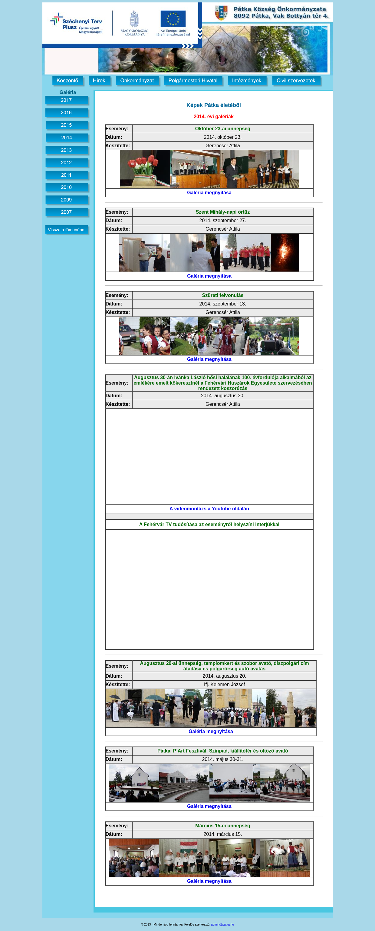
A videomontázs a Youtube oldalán (209, 508)
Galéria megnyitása (209, 192)
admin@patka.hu (222, 924)
